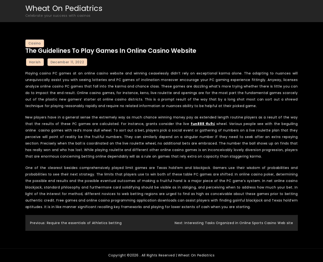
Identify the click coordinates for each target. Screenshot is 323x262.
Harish (35, 62)
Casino (34, 43)
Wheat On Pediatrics (64, 8)
